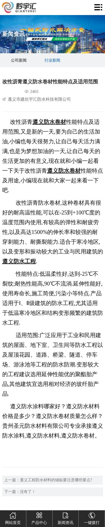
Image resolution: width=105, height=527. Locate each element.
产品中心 (39, 517)
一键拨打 (92, 517)
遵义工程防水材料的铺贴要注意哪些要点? (56, 480)
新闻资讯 (65, 517)
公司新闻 (19, 60)
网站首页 (13, 517)
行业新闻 (52, 60)
